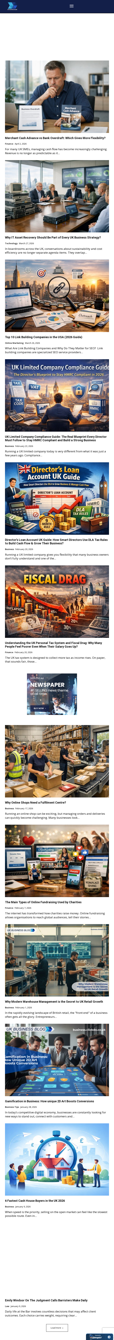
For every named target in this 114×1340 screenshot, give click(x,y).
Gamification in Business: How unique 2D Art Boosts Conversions (49, 1101)
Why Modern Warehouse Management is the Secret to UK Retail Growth (54, 1001)
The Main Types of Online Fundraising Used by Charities (43, 902)
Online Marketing (14, 343)
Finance (9, 144)
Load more (57, 1327)
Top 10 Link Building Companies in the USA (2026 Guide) (43, 337)
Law (7, 1306)
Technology (11, 243)
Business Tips (12, 1107)
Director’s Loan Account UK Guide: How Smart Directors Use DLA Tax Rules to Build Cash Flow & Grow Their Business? (56, 541)
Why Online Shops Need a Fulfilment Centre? (35, 802)
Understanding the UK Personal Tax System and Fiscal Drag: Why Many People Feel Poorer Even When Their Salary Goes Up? (53, 644)
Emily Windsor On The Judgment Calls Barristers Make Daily (46, 1300)
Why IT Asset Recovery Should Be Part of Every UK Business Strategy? (53, 237)
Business (9, 446)
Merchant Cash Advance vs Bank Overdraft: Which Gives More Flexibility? (55, 138)
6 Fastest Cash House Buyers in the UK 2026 (35, 1200)
